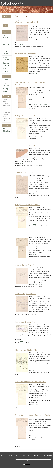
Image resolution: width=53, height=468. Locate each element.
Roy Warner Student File (25, 322)
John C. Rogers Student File (26, 235)
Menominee (36, 435)
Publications (6, 44)
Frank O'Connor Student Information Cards (32, 415)
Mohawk (45, 104)
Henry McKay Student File (26, 350)
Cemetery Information (6, 64)
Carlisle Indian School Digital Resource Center (13, 3)
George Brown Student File (26, 115)
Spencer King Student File (25, 54)
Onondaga (22, 163)
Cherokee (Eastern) (37, 193)
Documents (6, 48)
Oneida (21, 44)
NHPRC (50, 455)
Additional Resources (6, 70)
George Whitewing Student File (27, 204)
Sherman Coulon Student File (27, 22)
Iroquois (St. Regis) (37, 104)
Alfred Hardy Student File (25, 294)
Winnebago (36, 135)
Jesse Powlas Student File (25, 146)
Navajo (35, 313)
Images (5, 41)
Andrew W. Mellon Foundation (35, 455)
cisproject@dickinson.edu (9, 120)
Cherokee (35, 404)
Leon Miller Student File (25, 265)
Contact (5, 79)
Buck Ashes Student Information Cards (30, 382)
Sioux (34, 224)
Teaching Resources (6, 58)
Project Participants (6, 84)
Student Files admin (6, 130)
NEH (44, 455)
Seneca (35, 73)
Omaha (21, 341)
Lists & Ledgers (5, 53)
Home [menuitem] (44, 3)
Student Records (5, 36)
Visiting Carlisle (5, 90)
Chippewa (35, 254)
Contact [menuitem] (50, 3)
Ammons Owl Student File (25, 172)
